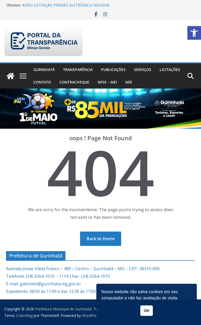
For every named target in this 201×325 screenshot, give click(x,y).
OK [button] (146, 311)
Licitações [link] (170, 69)
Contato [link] (42, 82)
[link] (194, 33)
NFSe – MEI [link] (107, 82)
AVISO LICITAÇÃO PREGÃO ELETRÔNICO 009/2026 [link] (65, 5)
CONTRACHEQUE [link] (74, 82)
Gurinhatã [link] (44, 69)
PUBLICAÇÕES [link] (113, 69)
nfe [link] (128, 82)
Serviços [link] (142, 69)
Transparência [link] (78, 69)
